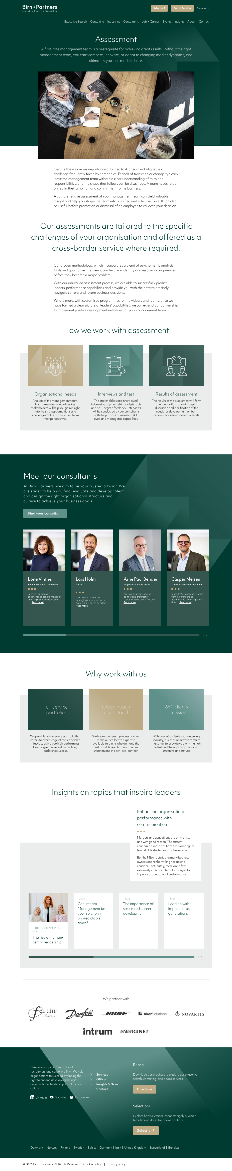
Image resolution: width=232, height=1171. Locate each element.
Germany (106, 1148)
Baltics (92, 1148)
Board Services (182, 8)
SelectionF (159, 8)
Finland (65, 1148)
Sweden (79, 1148)
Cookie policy (92, 1164)
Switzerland (157, 1148)
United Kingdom (135, 1148)
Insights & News (103, 1084)
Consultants (131, 22)
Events (167, 21)
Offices (98, 1079)
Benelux (173, 1148)
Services (98, 1075)
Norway (52, 1148)
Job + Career (150, 22)
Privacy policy (116, 1164)
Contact (204, 22)
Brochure (144, 1089)
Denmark (36, 1148)
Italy (118, 1148)
